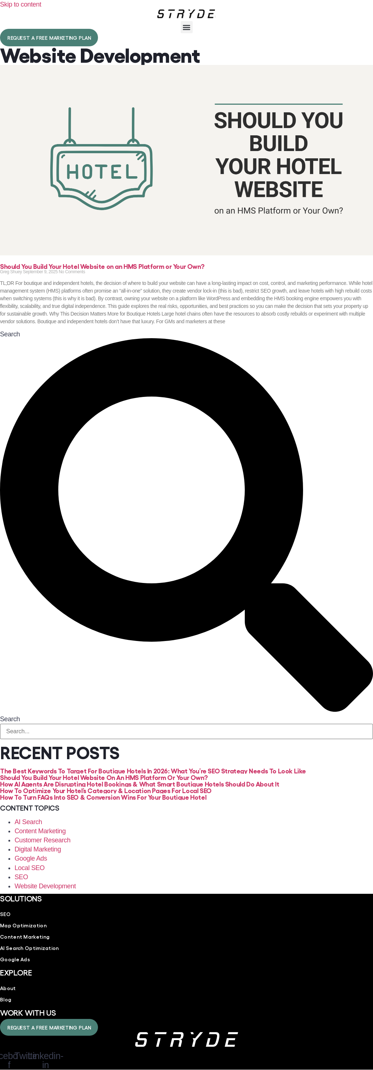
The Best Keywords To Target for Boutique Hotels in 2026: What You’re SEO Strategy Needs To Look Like (153, 770)
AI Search (28, 822)
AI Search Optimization (29, 948)
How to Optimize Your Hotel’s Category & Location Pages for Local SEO (106, 790)
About (8, 988)
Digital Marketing (38, 849)
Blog (5, 999)
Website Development (45, 886)
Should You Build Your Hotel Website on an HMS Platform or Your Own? (102, 266)
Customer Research (42, 840)
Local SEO (29, 868)
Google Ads (31, 858)
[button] (187, 27)
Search (10, 334)
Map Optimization (23, 925)
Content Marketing (40, 831)
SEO (21, 877)
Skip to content (20, 4)
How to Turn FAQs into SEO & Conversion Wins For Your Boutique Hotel (103, 797)
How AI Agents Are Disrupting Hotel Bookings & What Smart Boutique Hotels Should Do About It (139, 784)
